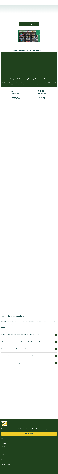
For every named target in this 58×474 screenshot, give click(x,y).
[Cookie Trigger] (5, 464)
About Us (3, 443)
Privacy (3, 459)
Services (3, 446)
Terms (2, 457)
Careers (3, 454)
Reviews (3, 449)
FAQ (2, 451)
